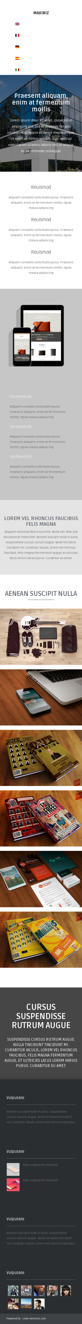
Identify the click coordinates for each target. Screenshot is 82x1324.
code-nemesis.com (34, 1318)
